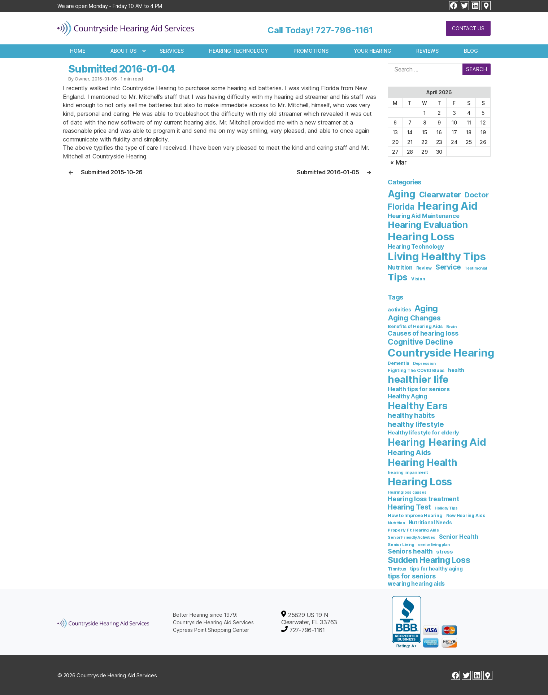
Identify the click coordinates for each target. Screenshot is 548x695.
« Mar (398, 162)
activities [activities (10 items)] (399, 309)
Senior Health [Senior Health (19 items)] (459, 536)
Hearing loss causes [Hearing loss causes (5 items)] (407, 492)
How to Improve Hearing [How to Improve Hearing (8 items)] (415, 515)
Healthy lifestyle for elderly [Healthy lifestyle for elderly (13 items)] (423, 432)
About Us (123, 51)
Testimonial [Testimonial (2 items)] (476, 268)
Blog (471, 51)
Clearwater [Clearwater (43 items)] (440, 194)
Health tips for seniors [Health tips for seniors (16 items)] (418, 389)
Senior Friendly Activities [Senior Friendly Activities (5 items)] (411, 537)
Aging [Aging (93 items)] (426, 308)
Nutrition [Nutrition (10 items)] (400, 267)
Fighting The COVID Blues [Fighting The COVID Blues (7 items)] (416, 370)
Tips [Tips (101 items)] (398, 277)
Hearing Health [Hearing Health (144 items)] (422, 462)
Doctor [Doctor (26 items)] (477, 195)
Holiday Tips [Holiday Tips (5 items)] (446, 508)
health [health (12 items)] (456, 370)
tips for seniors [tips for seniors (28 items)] (412, 576)
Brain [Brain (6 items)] (451, 326)
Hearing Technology (238, 51)
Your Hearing (372, 51)
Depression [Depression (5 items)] (424, 363)
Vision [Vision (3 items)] (418, 278)
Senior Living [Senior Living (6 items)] (401, 544)
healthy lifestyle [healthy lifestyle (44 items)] (416, 424)
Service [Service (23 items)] (448, 267)
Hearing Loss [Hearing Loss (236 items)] (421, 236)
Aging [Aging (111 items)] (402, 194)
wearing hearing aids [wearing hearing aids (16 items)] (416, 583)
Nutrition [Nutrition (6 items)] (396, 522)
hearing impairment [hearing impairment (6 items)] (408, 472)
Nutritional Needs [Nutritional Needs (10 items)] (430, 522)
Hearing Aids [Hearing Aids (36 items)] (409, 452)
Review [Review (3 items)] (424, 268)
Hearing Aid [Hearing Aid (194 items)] (457, 442)
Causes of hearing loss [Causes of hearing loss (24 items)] (423, 333)
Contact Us (468, 28)
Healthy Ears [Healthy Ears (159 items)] (418, 405)
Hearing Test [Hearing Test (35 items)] (409, 507)
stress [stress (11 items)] (444, 551)
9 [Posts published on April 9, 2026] (439, 122)
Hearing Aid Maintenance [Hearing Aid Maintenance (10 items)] (423, 215)
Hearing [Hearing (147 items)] (406, 442)
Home (77, 51)
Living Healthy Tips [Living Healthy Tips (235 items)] (437, 256)
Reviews (427, 51)
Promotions (311, 51)
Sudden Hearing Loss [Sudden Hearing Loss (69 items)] (429, 560)
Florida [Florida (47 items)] (401, 206)
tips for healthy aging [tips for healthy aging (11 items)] (436, 568)
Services (172, 51)
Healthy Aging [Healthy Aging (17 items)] (407, 396)
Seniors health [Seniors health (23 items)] (410, 551)
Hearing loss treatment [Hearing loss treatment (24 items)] (423, 499)
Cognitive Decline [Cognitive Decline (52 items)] (420, 341)
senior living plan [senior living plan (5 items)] (434, 544)
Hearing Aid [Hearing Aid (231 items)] (447, 206)
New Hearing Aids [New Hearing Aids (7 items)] (465, 515)
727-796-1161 (344, 30)
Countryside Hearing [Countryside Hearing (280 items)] (441, 352)
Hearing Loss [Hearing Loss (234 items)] (420, 481)
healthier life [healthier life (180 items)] (418, 379)
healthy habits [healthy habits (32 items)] (411, 415)
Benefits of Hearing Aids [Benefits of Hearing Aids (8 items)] (415, 326)
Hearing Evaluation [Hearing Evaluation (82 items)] (428, 224)
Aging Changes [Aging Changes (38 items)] (414, 318)
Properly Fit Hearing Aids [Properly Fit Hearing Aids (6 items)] (413, 530)
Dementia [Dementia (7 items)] (398, 363)
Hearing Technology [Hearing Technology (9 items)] (416, 246)
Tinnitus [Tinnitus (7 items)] (397, 569)
